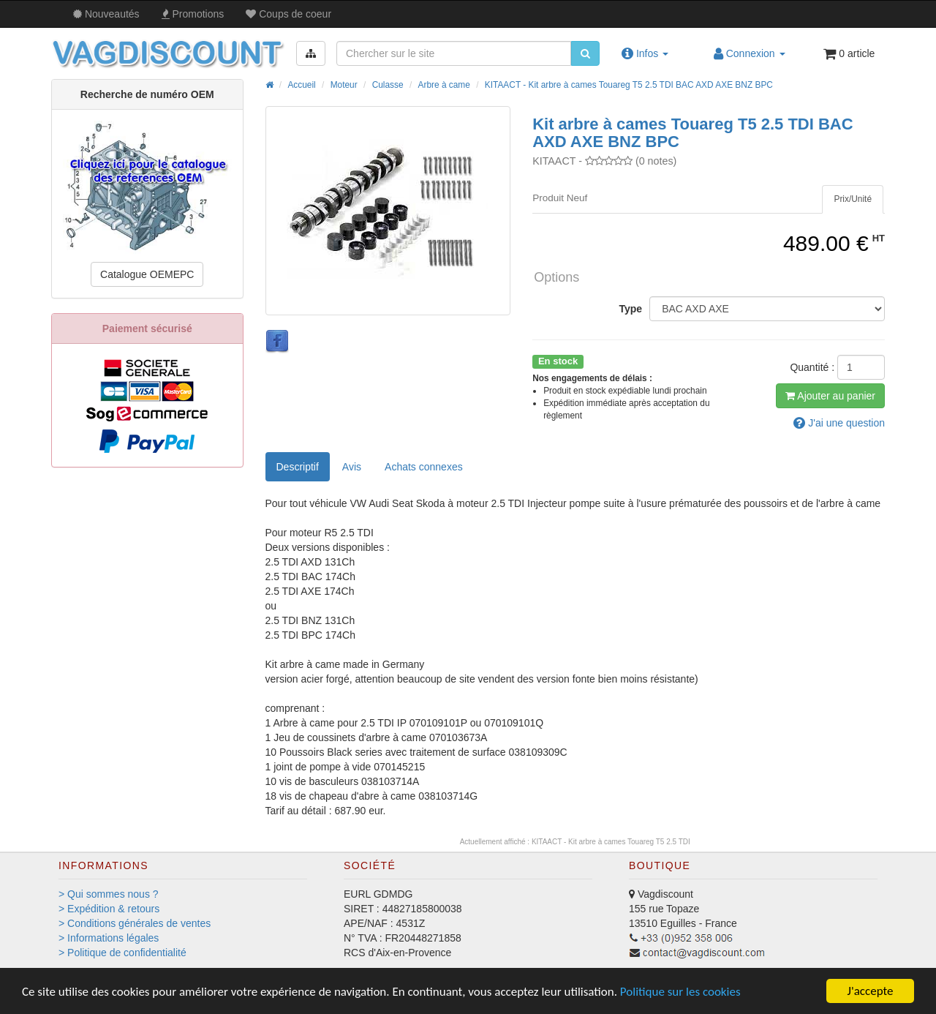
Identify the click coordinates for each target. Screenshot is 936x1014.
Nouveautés (106, 14)
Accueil (301, 85)
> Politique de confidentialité (122, 952)
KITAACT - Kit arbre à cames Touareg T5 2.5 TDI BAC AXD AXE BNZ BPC (629, 85)
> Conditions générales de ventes (134, 923)
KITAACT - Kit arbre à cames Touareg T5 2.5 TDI (611, 842)
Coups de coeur (288, 14)
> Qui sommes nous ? (108, 894)
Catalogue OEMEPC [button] (147, 274)
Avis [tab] (351, 467)
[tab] (852, 199)
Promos (193, 14)
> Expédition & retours (108, 909)
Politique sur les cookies (680, 991)
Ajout (830, 396)
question (839, 423)
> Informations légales (108, 938)
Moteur (344, 85)
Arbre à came (444, 85)
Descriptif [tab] (297, 467)
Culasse (388, 85)
